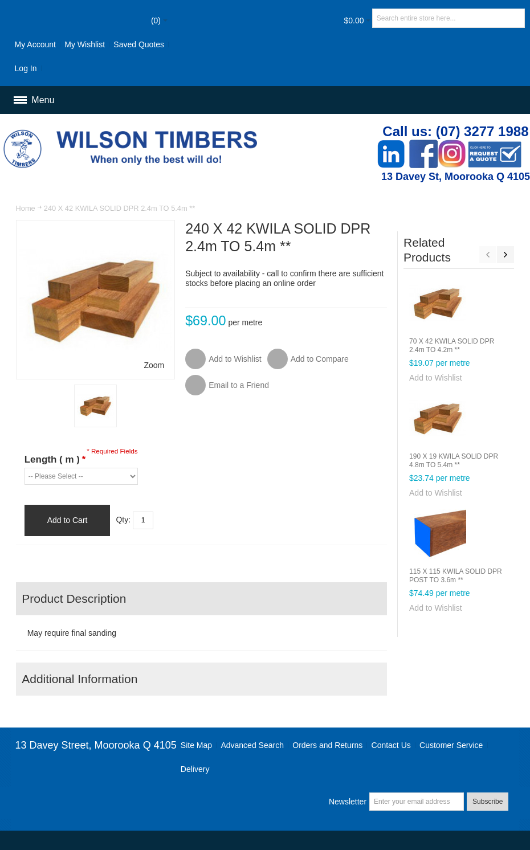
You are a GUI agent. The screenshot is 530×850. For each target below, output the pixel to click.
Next (505, 254)
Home (25, 208)
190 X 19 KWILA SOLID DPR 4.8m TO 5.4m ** (453, 460)
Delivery (195, 769)
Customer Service (451, 745)
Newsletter (347, 801)
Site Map (196, 745)
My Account (35, 44)
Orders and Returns (327, 745)
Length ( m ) (55, 459)
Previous (487, 254)
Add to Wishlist (435, 377)
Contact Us (391, 745)
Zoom (154, 365)
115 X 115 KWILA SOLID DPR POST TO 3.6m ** (455, 575)
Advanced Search (252, 745)
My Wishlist (84, 44)
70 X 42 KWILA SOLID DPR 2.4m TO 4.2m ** (451, 345)
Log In (26, 68)
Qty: (123, 519)
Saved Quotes (138, 44)
